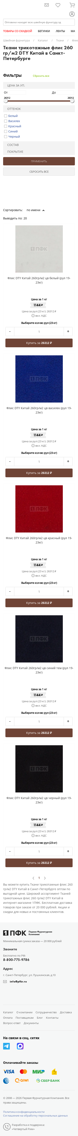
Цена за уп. (15, 85)
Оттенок (13, 109)
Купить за (39, 343)
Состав (12, 145)
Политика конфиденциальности (24, 1112)
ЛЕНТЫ (60, 31)
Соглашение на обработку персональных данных (35, 1115)
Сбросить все (41, 76)
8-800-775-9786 (16, 960)
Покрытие (14, 152)
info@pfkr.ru (18, 981)
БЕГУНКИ (44, 31)
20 (27, 218)
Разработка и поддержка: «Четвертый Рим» (28, 1127)
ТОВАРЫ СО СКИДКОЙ (17, 31)
